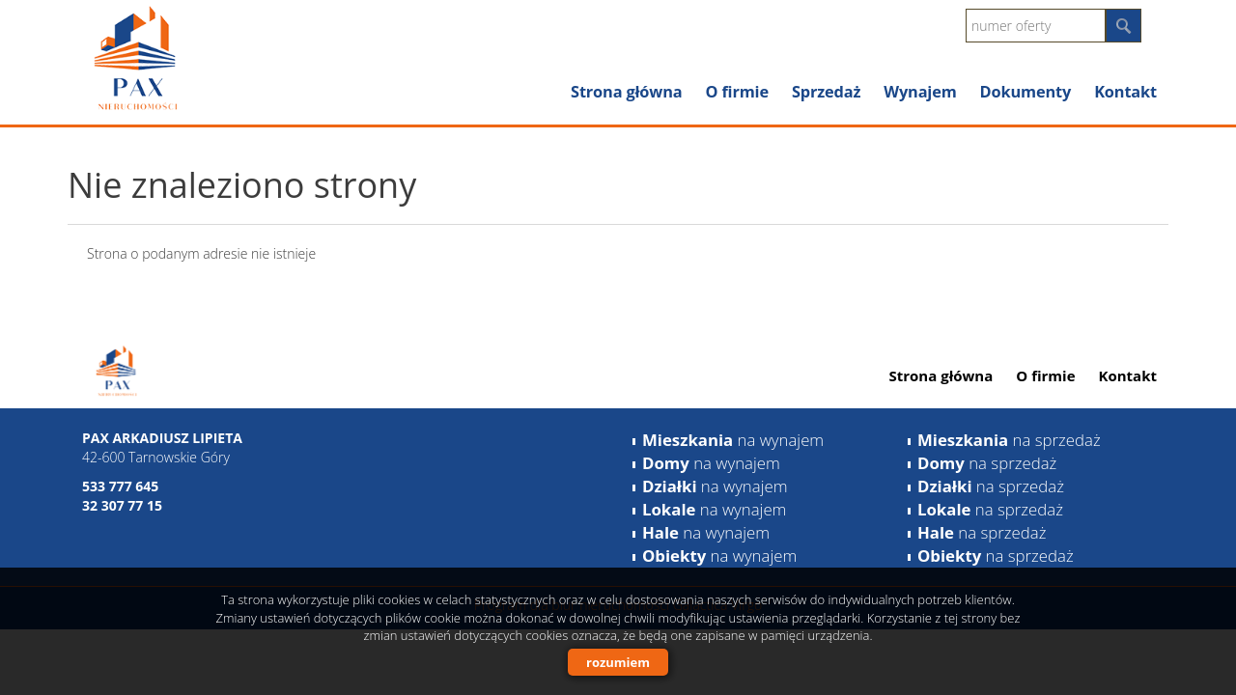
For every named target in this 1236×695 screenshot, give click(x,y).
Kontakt (1125, 91)
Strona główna (626, 91)
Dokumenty (1026, 91)
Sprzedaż (826, 91)
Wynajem (920, 91)
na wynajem (733, 440)
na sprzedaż (1009, 440)
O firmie (736, 91)
